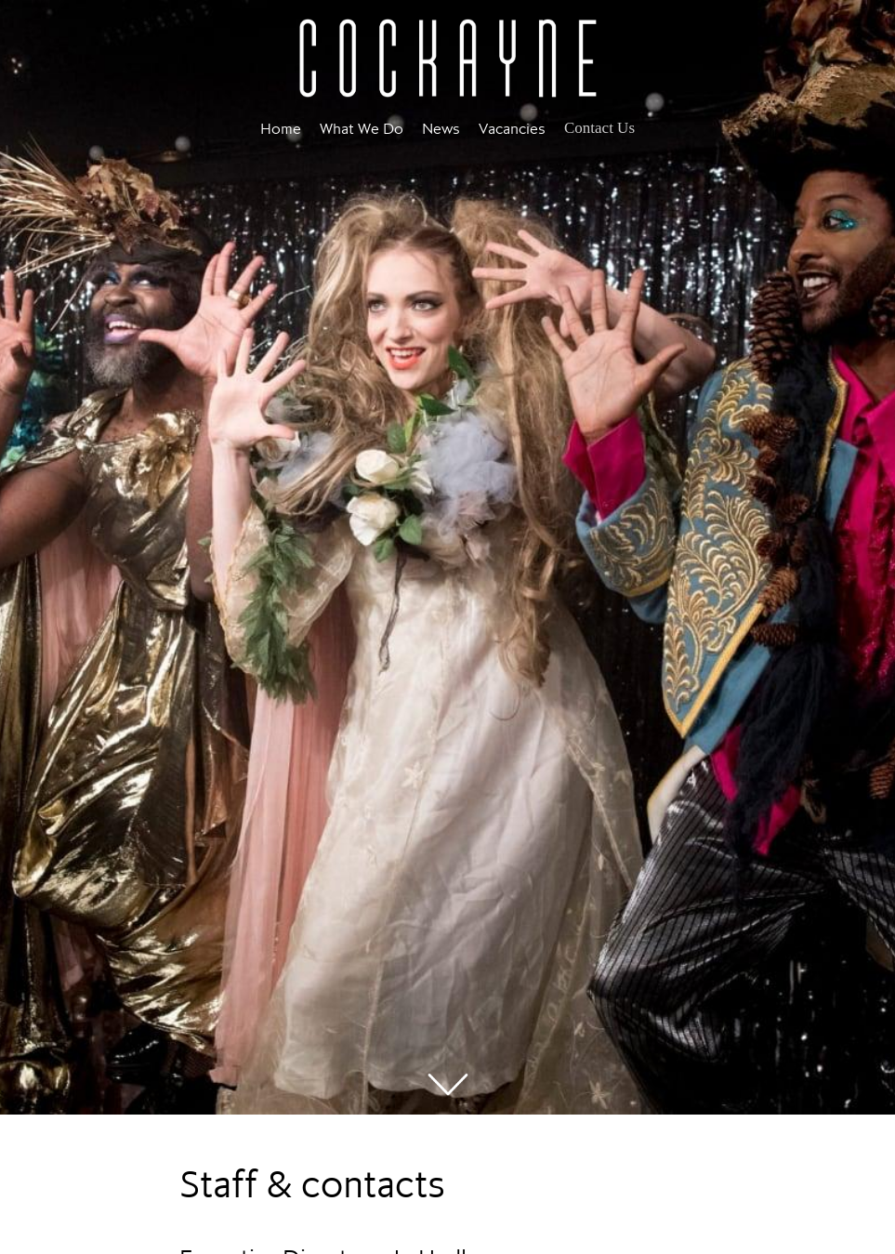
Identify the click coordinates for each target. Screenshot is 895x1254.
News (441, 128)
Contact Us (599, 128)
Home (280, 128)
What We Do (361, 128)
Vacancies (512, 128)
